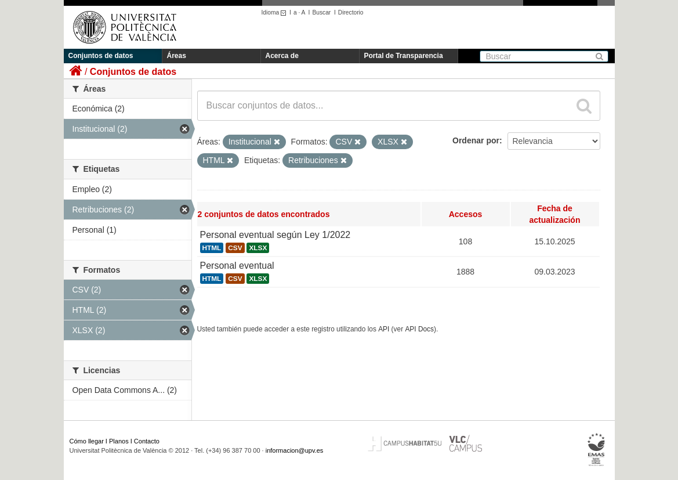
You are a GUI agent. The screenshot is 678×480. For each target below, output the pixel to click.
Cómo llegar (87, 441)
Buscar (321, 12)
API (383, 329)
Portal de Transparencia (403, 56)
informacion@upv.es (295, 450)
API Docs (419, 329)
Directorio (351, 12)
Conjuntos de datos (100, 56)
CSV (235, 248)
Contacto (146, 441)
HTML (212, 248)
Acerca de (282, 56)
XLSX (258, 248)
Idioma (276, 12)
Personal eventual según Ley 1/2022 (275, 235)
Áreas (176, 56)
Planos (119, 441)
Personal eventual (237, 265)
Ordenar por (475, 140)
